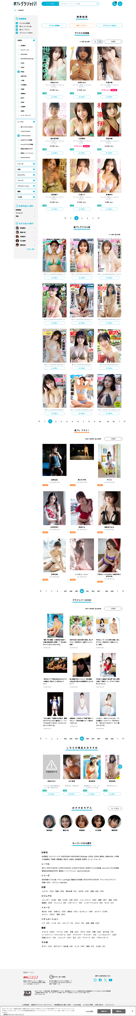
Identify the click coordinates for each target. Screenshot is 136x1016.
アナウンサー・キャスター (85, 935)
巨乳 (63, 900)
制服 (60, 891)
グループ (68, 923)
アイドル (62, 932)
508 (98, 739)
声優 (96, 932)
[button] (120, 767)
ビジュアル (21, 175)
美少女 (47, 911)
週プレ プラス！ (24, 30)
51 (108, 421)
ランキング (19, 213)
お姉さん (60, 911)
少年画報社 (24, 85)
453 (98, 591)
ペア (46, 923)
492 (106, 591)
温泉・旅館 (93, 923)
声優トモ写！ (46, 882)
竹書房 (22, 89)
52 (114, 421)
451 (87, 591)
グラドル (48, 932)
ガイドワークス (25, 50)
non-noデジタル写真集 (27, 144)
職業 (18, 191)
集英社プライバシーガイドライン (41, 1004)
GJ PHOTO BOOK (25, 135)
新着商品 (18, 210)
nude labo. (63, 882)
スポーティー (75, 903)
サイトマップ (109, 1004)
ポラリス (55, 882)
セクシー (115, 911)
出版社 (19, 40)
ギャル (109, 903)
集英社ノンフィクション (27, 153)
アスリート (88, 937)
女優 (74, 932)
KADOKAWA (24, 54)
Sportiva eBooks (25, 157)
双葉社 (22, 111)
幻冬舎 (22, 67)
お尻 (73, 900)
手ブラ (47, 946)
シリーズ (20, 164)
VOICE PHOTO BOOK (90, 879)
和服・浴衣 (97, 891)
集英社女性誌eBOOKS (27, 149)
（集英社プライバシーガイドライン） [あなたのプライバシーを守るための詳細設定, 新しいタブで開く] (13, 1014)
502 (65, 739)
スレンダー (49, 900)
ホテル (80, 923)
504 (76, 739)
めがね (83, 891)
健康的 (47, 903)
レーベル (20, 122)
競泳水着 (71, 891)
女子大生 (107, 932)
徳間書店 (23, 93)
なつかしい (86, 911)
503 (71, 739)
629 (112, 739)
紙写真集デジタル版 (49, 879)
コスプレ (48, 891)
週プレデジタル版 (25, 26)
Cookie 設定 (77, 1004)
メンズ (79, 946)
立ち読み (54, 97)
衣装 (18, 169)
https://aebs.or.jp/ (39, 994)
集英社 (22, 72)
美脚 (102, 900)
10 (100, 421)
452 (93, 591)
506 (87, 739)
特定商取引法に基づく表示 (62, 1004)
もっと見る (115, 808)
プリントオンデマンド (107, 879)
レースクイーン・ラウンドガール (57, 935)
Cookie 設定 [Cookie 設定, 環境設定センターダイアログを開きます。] (89, 1011)
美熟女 (72, 911)
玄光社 (22, 63)
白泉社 (22, 102)
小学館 (22, 80)
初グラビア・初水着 (63, 946)
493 (112, 591)
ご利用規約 (25, 1004)
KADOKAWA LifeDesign (27, 58)
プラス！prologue (63, 879)
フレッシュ (60, 903)
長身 (112, 900)
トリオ (56, 923)
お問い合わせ (99, 1004)
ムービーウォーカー (26, 115)
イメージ (20, 180)
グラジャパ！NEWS (25, 33)
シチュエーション (23, 186)
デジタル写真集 (24, 23)
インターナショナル (93, 903)
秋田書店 (23, 45)
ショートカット (87, 900)
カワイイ (100, 911)
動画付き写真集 (76, 879)
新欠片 (22, 98)
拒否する (104, 1011)
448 (71, 591)
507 (93, 739)
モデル (85, 932)
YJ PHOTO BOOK (25, 131)
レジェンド (65, 937)
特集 (17, 216)
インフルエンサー (107, 935)
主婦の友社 (24, 76)
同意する (118, 1011)
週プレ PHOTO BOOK (26, 127)
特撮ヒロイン (49, 937)
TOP (15, 10)
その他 (19, 197)
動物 (90, 946)
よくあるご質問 (88, 1004)
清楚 (46, 914)
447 (65, 591)
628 (106, 739)
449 (76, 591)
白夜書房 (23, 106)
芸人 (77, 937)
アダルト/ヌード (102, 937)
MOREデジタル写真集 (26, 140)
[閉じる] (132, 1011)
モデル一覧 (30, 249)
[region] (68, 1011)
